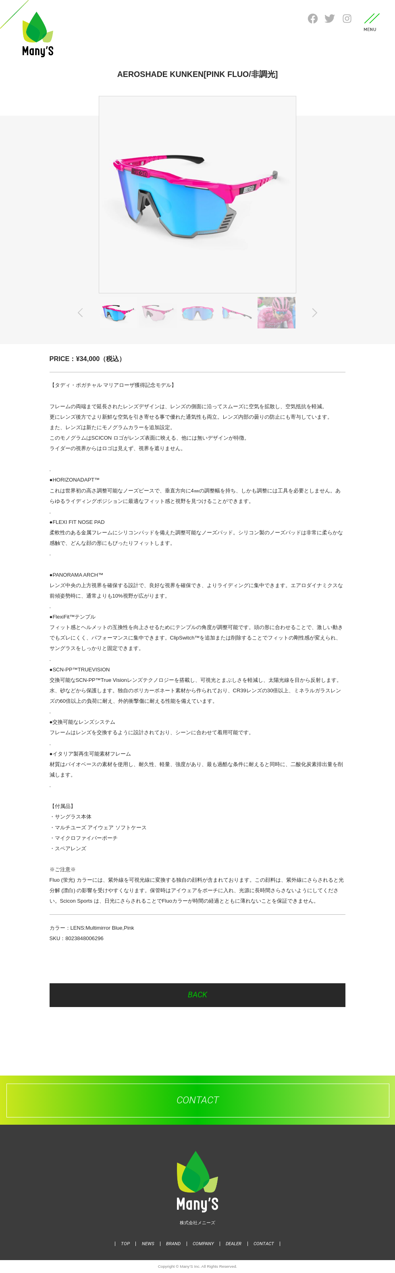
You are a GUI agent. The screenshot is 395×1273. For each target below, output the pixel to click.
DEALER (233, 1243)
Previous (82, 312)
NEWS (148, 1243)
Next (312, 312)
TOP (125, 1243)
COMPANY (203, 1243)
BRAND (173, 1243)
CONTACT (264, 1243)
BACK (197, 994)
